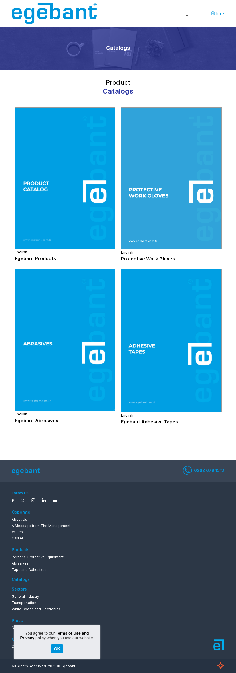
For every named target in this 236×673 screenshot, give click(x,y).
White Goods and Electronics (36, 609)
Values (17, 532)
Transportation (24, 603)
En (218, 13)
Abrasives (20, 563)
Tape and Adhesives (29, 569)
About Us (19, 519)
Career (17, 538)
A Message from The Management (41, 526)
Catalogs (21, 579)
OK (57, 648)
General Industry (25, 596)
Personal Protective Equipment (38, 557)
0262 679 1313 (203, 470)
